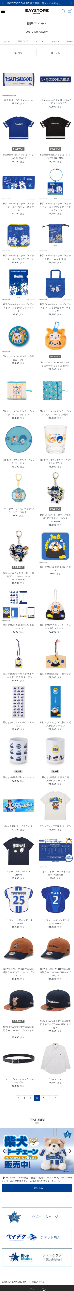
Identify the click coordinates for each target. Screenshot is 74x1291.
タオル (7, 41)
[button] (19, 53)
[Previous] (3, 3)
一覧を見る (37, 1187)
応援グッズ (23, 41)
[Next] (71, 3)
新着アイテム (38, 1282)
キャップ (55, 41)
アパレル (39, 41)
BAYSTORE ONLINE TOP (14, 1282)
